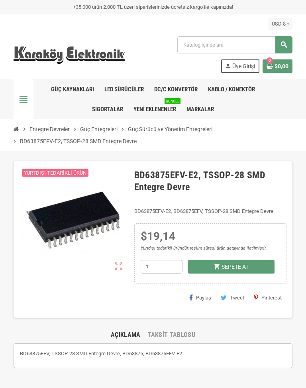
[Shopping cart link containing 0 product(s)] (277, 66)
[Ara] (234, 44)
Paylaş (200, 297)
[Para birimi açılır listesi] (280, 24)
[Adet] (161, 267)
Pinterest (268, 297)
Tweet (232, 297)
